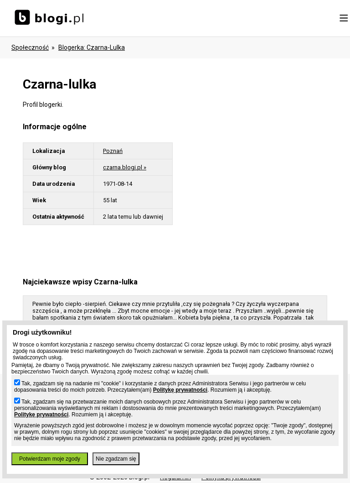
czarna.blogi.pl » (124, 167)
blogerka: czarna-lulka (91, 47)
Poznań (113, 150)
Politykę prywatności (180, 390)
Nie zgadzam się (116, 459)
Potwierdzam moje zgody (49, 459)
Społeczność (30, 47)
